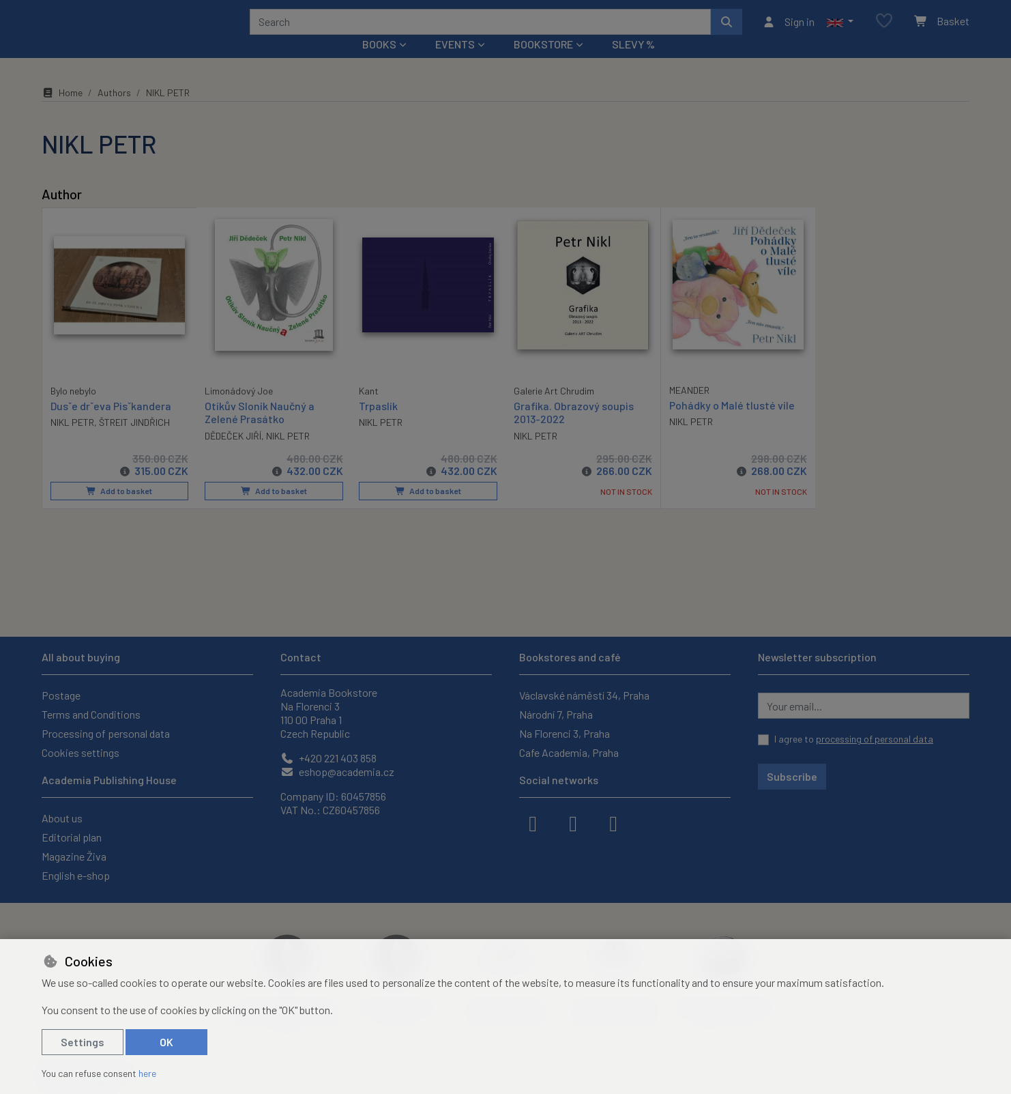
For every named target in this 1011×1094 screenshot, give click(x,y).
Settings (82, 1041)
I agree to (853, 739)
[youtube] (613, 822)
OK (166, 1041)
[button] (840, 30)
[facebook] (532, 822)
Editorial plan (72, 837)
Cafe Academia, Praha (569, 752)
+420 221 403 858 (328, 757)
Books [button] (379, 62)
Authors (114, 111)
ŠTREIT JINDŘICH (134, 440)
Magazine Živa (74, 856)
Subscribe (792, 776)
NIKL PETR (72, 440)
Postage (61, 695)
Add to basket (119, 509)
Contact (300, 656)
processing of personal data (874, 739)
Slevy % (633, 62)
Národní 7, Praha (556, 714)
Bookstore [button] (543, 62)
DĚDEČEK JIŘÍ (233, 454)
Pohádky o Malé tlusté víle (732, 423)
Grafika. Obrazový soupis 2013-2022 (574, 431)
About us (62, 817)
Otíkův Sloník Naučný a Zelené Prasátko (259, 431)
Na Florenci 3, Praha (564, 733)
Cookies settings (80, 752)
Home (62, 111)
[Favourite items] (884, 30)
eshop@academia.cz (337, 771)
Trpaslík (378, 424)
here (147, 1073)
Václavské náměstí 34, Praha (584, 695)
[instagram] (573, 822)
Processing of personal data (106, 733)
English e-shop (76, 875)
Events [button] (455, 62)
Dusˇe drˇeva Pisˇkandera (110, 423)
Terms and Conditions (91, 714)
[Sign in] (788, 30)
